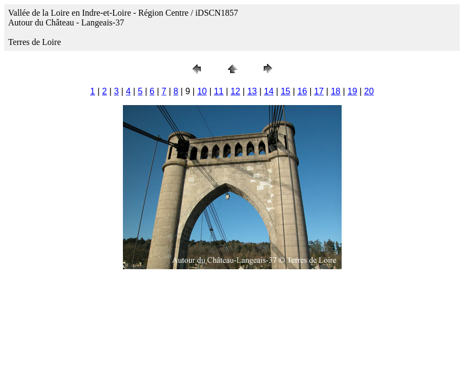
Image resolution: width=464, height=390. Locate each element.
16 (302, 91)
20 (369, 91)
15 (285, 91)
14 (269, 91)
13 (252, 91)
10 (202, 91)
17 (319, 91)
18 (336, 91)
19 (352, 91)
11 (219, 91)
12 (235, 91)
